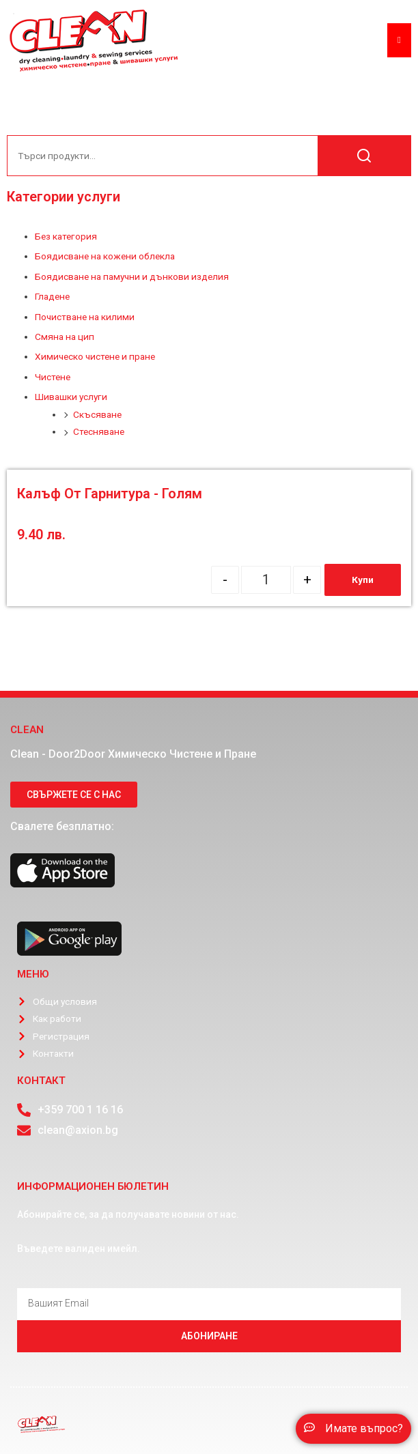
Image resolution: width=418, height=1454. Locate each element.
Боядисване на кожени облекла (105, 256)
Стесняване (98, 431)
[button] (353, 1429)
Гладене (52, 296)
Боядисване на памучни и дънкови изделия (132, 276)
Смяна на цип (64, 336)
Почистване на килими (85, 316)
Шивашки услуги (71, 396)
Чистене (52, 376)
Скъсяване (97, 414)
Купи (363, 579)
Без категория (66, 236)
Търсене (364, 155)
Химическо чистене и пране (95, 356)
